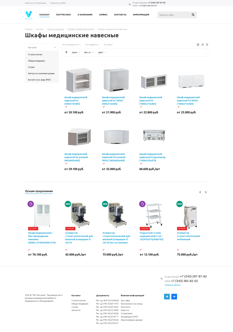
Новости (125, 310)
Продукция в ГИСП (129, 317)
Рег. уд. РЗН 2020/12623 (107, 307)
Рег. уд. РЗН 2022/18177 (107, 317)
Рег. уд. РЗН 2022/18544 (107, 320)
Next (205, 192)
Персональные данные (132, 320)
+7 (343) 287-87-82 (157, 2)
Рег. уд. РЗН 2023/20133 (107, 323)
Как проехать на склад (131, 304)
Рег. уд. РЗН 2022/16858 (107, 313)
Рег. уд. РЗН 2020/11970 (107, 304)
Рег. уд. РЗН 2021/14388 (107, 310)
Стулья (75, 307)
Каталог (76, 295)
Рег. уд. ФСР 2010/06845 (107, 300)
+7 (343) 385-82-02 (148, 6)
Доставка (125, 300)
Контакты (125, 307)
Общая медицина (80, 304)
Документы (102, 295)
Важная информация (132, 295)
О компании (126, 313)
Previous (200, 192)
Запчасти (76, 310)
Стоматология (79, 300)
